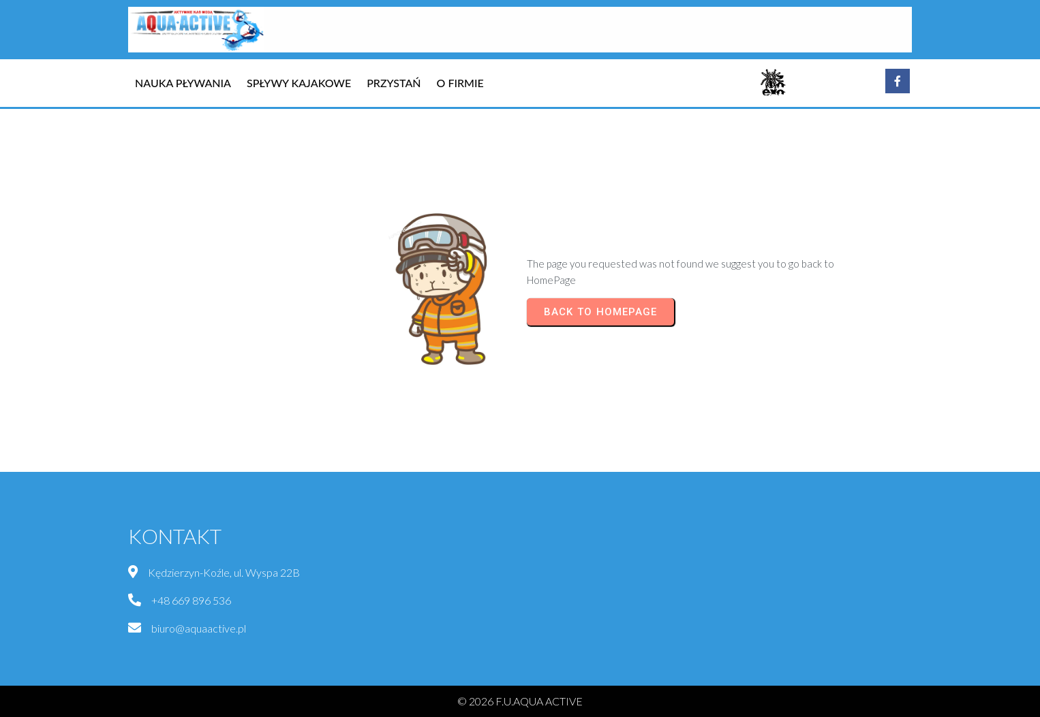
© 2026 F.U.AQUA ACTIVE (520, 701)
